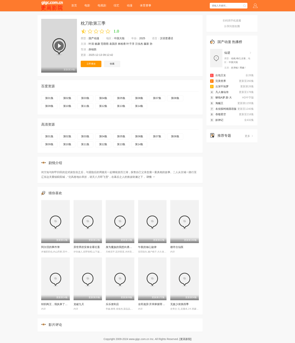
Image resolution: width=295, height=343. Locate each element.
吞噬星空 (218, 114)
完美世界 (218, 80)
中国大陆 (119, 38)
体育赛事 (145, 5)
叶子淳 (130, 43)
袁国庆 (113, 43)
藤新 (146, 43)
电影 (87, 5)
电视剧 (102, 5)
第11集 (85, 105)
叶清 (91, 43)
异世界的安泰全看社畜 (87, 247)
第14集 (139, 105)
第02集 (67, 98)
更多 (249, 135)
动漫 (129, 5)
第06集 (139, 98)
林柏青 (122, 43)
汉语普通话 (166, 38)
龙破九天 (79, 304)
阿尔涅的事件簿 (50, 247)
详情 (150, 176)
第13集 (121, 105)
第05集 (121, 98)
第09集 (49, 105)
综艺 (116, 5)
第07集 (157, 98)
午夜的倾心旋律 (147, 247)
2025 (142, 38)
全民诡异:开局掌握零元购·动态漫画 (158, 304)
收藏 (112, 63)
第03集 (85, 98)
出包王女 (218, 75)
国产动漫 (94, 38)
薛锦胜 (93, 49)
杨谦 (97, 43)
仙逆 (227, 52)
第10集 (67, 105)
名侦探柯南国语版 (223, 108)
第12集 (103, 105)
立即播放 (91, 63)
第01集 (49, 98)
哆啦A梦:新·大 (221, 97)
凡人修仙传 (219, 92)
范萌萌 (105, 43)
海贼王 (216, 103)
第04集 (103, 98)
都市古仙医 (176, 247)
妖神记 (216, 119)
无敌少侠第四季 (179, 304)
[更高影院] (185, 339)
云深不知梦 (219, 86)
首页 (74, 5)
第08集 (175, 98)
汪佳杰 (139, 43)
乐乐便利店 (112, 304)
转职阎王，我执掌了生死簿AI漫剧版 (62, 304)
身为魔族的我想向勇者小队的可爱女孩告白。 (132, 247)
